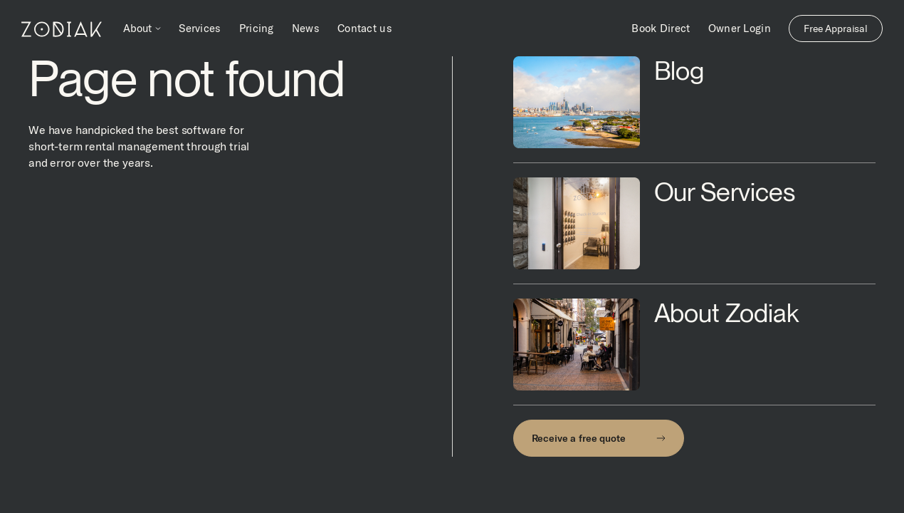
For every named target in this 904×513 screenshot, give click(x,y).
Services (200, 28)
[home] (61, 28)
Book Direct (660, 28)
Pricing (256, 28)
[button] (142, 28)
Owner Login (739, 28)
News (306, 28)
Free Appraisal (836, 28)
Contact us (364, 28)
